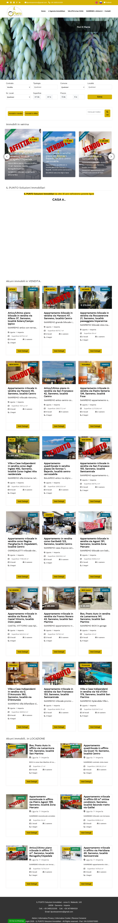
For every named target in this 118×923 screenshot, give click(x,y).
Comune (63, 83)
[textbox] (73, 87)
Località (91, 83)
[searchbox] (46, 87)
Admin (34, 918)
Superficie (37, 93)
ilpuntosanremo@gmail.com (36, 2)
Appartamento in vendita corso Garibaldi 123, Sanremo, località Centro (58, 541)
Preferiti (107, 2)
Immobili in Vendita (16, 113)
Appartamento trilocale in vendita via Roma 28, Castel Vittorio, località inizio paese (22, 617)
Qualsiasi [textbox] (10, 97)
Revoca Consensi (79, 918)
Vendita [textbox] (10, 87)
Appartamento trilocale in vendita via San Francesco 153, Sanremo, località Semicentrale (58, 693)
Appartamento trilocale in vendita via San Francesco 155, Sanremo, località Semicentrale (94, 467)
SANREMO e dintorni (94, 11)
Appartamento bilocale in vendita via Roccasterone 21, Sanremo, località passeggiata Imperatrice (94, 317)
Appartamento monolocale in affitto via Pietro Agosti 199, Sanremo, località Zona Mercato (42, 802)
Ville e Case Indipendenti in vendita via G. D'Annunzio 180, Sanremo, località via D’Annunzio (22, 694)
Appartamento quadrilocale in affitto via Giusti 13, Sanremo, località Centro (96, 749)
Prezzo (63, 93)
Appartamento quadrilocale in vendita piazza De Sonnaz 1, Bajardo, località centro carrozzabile (57, 469)
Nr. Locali (10, 93)
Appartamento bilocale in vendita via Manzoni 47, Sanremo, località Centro (58, 316)
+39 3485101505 (55, 2)
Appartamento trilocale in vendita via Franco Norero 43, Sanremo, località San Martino (58, 617)
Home (43, 11)
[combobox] (18, 87)
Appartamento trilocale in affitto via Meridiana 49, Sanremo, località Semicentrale (97, 851)
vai (107, 113)
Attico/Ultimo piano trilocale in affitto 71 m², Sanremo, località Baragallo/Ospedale (41, 851)
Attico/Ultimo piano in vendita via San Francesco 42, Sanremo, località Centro (58, 392)
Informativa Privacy (46, 918)
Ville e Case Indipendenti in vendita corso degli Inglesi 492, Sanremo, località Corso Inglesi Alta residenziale (22, 469)
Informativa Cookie (62, 918)
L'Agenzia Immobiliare (56, 11)
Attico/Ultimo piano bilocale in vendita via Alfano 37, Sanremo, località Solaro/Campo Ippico (20, 318)
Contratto (10, 83)
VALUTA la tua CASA (75, 11)
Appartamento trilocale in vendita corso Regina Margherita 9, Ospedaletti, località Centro (22, 542)
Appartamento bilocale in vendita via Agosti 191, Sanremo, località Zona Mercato (94, 542)
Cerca (99, 97)
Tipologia (37, 83)
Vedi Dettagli (23, 351)
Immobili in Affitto (31, 113)
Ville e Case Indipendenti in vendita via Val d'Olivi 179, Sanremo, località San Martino (95, 693)
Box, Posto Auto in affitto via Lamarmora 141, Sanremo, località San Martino (41, 749)
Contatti (108, 11)
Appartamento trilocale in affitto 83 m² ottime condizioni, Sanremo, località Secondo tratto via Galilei (97, 802)
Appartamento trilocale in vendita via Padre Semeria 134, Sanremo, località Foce (95, 392)
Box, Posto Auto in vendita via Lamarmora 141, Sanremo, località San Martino (95, 617)
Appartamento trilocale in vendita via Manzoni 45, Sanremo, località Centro (22, 391)
